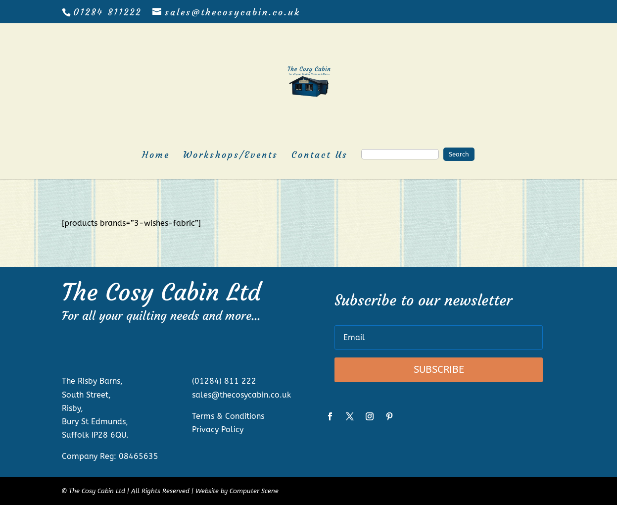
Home (156, 156)
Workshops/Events (230, 156)
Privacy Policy (217, 429)
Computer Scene (254, 491)
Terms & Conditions (228, 416)
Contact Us (319, 156)
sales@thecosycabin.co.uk (241, 395)
